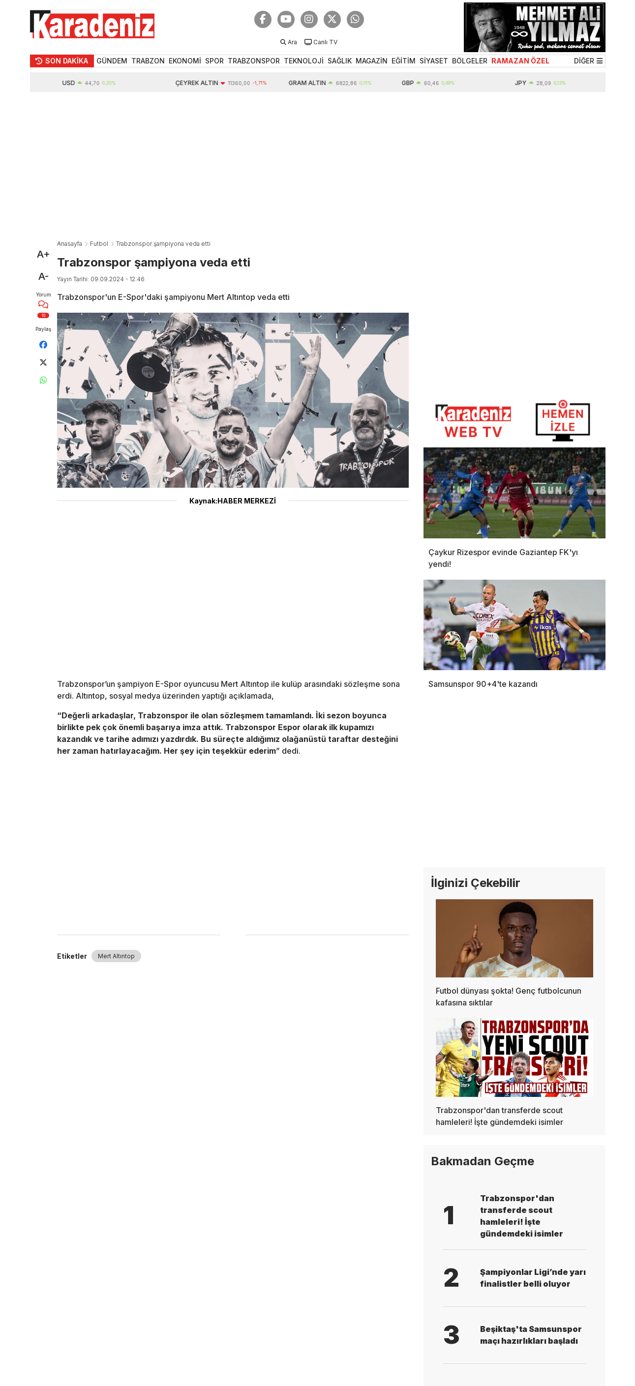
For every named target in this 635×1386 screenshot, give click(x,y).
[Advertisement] (317, 166)
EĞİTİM (404, 61)
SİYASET (434, 61)
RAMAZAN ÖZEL (520, 61)
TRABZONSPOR (254, 61)
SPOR (214, 61)
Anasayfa (69, 243)
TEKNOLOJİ (304, 61)
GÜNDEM (111, 61)
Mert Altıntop (116, 956)
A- (43, 276)
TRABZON (148, 61)
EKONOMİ (185, 61)
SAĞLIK (340, 61)
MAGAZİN (372, 61)
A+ (43, 254)
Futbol (99, 243)
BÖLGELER (469, 61)
